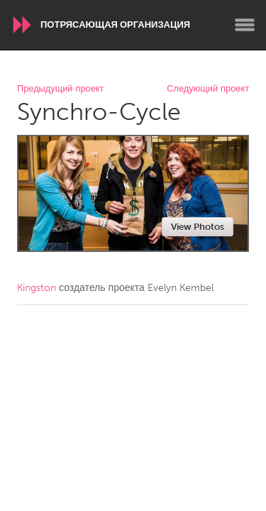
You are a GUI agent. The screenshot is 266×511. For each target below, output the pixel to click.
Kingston (36, 288)
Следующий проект (208, 89)
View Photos (197, 226)
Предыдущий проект (60, 89)
